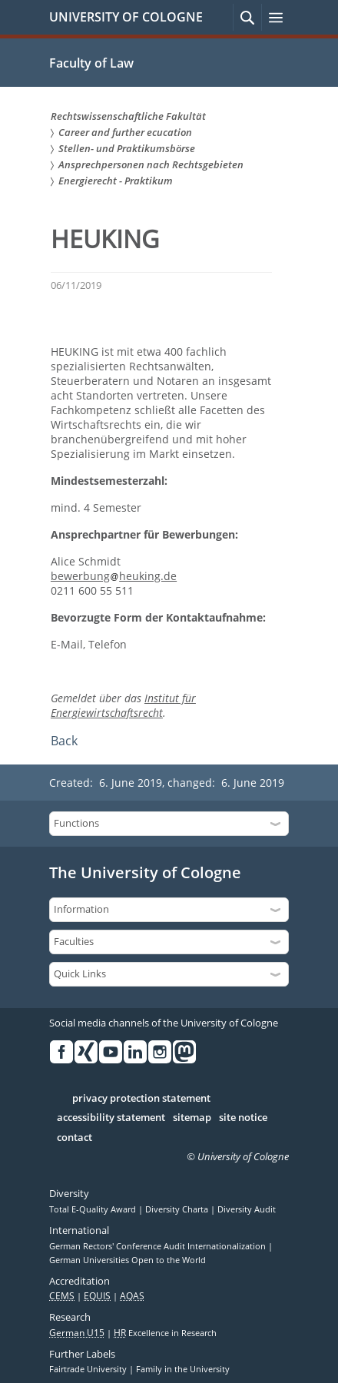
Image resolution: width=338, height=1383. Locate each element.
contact (74, 1138)
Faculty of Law (91, 63)
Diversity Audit (246, 1209)
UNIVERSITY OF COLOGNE (126, 16)
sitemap (192, 1118)
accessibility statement (111, 1118)
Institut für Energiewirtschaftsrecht (123, 705)
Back (64, 740)
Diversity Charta (177, 1209)
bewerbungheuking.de (114, 576)
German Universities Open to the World (127, 1260)
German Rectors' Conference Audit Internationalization (158, 1246)
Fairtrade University (89, 1369)
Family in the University (183, 1369)
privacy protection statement (141, 1099)
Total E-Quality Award (93, 1209)
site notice (243, 1118)
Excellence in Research (165, 1333)
